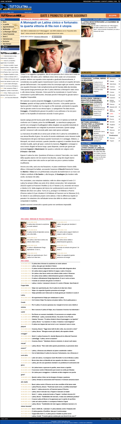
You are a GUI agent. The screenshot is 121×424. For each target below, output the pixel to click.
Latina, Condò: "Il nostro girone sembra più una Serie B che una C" (54, 416)
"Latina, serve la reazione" (44, 338)
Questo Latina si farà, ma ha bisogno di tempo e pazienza (51, 377)
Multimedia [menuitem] (5, 29)
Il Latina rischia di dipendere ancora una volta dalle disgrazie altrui (54, 268)
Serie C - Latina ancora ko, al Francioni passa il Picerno (50, 389)
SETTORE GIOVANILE (88, 119)
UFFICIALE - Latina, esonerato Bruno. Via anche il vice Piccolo (52, 317)
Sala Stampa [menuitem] (6, 44)
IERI (118, 72)
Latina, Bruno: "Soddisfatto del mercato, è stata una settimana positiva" (55, 397)
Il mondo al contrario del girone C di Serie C (46, 281)
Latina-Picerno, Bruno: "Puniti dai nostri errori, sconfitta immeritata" (54, 387)
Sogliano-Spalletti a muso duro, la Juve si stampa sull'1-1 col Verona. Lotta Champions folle (10, 77)
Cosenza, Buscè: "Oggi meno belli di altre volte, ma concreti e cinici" (54, 329)
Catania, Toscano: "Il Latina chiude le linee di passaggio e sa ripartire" (55, 319)
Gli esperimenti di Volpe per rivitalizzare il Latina (48, 297)
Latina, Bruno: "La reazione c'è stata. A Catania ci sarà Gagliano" (53, 322)
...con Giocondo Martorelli (11, 97)
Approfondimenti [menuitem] (7, 27)
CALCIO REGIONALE (88, 96)
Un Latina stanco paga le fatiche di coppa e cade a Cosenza (51, 271)
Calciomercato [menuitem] (6, 39)
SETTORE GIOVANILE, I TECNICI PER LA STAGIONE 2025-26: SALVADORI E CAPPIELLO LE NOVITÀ (92, 125)
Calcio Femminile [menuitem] (7, 34)
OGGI (112, 72)
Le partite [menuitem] (5, 24)
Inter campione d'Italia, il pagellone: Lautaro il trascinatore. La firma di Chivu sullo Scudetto (9, 91)
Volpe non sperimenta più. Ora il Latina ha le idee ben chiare (52, 288)
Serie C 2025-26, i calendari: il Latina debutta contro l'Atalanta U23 (54, 409)
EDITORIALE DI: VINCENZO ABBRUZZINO (95, 19)
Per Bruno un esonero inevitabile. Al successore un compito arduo (54, 314)
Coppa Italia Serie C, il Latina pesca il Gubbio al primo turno (51, 414)
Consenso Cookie (106, 418)
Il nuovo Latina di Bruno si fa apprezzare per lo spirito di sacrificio (54, 399)
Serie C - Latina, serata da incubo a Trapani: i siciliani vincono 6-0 (53, 394)
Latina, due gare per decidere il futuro (44, 266)
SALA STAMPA (86, 143)
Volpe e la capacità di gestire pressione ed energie (48, 290)
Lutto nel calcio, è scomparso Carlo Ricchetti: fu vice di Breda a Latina (55, 358)
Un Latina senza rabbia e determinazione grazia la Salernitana (52, 276)
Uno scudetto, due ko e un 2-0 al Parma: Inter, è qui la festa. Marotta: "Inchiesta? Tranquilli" (9, 72)
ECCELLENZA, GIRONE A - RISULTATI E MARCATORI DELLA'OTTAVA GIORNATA (92, 100)
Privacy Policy (116, 418)
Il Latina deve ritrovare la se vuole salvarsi (49, 263)
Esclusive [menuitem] (5, 41)
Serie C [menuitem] (4, 36)
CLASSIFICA (111, 76)
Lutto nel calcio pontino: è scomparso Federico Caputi (50, 401)
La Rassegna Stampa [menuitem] (9, 32)
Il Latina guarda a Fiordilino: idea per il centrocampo (49, 411)
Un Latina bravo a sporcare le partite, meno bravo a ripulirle (51, 367)
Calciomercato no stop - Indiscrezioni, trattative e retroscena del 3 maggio (8, 58)
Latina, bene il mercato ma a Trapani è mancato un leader (51, 392)
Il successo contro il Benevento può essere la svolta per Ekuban (53, 370)
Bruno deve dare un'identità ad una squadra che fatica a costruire (53, 360)
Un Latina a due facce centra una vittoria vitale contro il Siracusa (53, 273)
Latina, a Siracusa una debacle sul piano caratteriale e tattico (52, 350)
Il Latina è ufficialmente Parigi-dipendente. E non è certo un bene (53, 278)
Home (3, 19)
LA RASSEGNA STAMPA (89, 76)
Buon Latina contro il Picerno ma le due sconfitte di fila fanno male (54, 384)
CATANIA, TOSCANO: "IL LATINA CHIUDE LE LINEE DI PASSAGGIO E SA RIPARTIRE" (93, 148)
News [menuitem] (3, 22)
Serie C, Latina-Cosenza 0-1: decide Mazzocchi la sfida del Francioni (54, 336)
